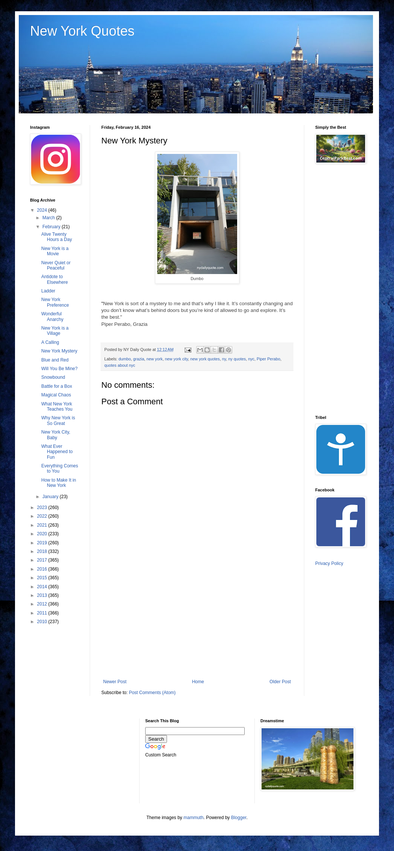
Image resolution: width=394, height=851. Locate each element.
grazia (138, 359)
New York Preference (55, 302)
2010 (42, 621)
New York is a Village (55, 330)
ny (224, 359)
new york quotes (205, 359)
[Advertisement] (197, 623)
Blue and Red (55, 360)
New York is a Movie (55, 251)
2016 (42, 569)
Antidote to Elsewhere (54, 279)
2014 (42, 586)
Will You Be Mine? (59, 368)
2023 (42, 507)
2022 (42, 516)
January (51, 496)
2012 (42, 604)
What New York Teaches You (56, 406)
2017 (42, 560)
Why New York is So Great (58, 420)
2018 (42, 551)
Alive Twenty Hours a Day (56, 237)
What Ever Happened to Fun (57, 452)
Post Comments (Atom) (152, 692)
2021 (42, 525)
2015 (42, 577)
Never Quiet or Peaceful (56, 265)
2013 (42, 595)
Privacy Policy (329, 563)
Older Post (280, 681)
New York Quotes (82, 31)
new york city (176, 359)
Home (198, 681)
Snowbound (53, 377)
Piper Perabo (268, 359)
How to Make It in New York (58, 482)
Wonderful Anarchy (52, 316)
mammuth (193, 817)
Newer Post (114, 681)
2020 (42, 533)
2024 (42, 210)
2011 (42, 613)
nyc (251, 359)
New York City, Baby (55, 434)
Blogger (239, 817)
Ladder (48, 291)
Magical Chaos (56, 395)
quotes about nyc (119, 365)
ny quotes (237, 359)
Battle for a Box (56, 386)
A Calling (50, 342)
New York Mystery (59, 351)
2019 (42, 542)
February (52, 226)
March (49, 217)
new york (154, 359)
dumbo (125, 359)
